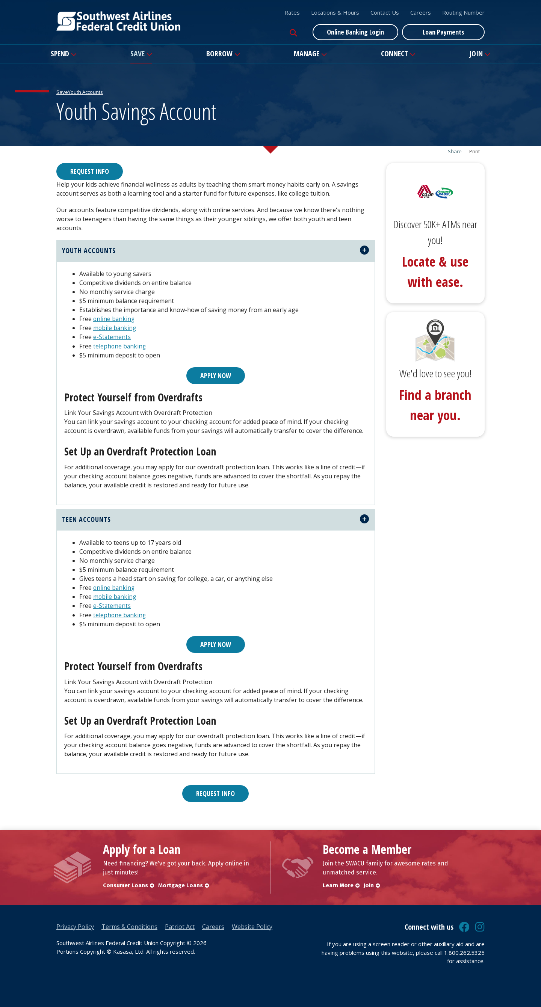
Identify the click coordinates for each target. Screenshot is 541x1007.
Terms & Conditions (129, 926)
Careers (420, 12)
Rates (292, 12)
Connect (394, 53)
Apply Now (215, 375)
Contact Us (384, 12)
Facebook (464, 926)
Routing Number (463, 12)
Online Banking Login (355, 31)
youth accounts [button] (89, 250)
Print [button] (474, 151)
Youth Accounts (85, 92)
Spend (60, 53)
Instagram (480, 926)
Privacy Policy (75, 926)
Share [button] (455, 151)
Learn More (338, 885)
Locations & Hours (335, 12)
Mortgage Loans (181, 885)
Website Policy (252, 926)
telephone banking (120, 346)
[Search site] (293, 33)
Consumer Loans (125, 885)
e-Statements (112, 337)
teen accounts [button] (86, 519)
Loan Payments (443, 31)
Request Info (89, 171)
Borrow (219, 53)
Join (476, 53)
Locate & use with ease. (435, 271)
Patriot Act (180, 926)
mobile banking (115, 328)
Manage (306, 53)
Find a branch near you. (435, 405)
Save (137, 53)
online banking (114, 319)
